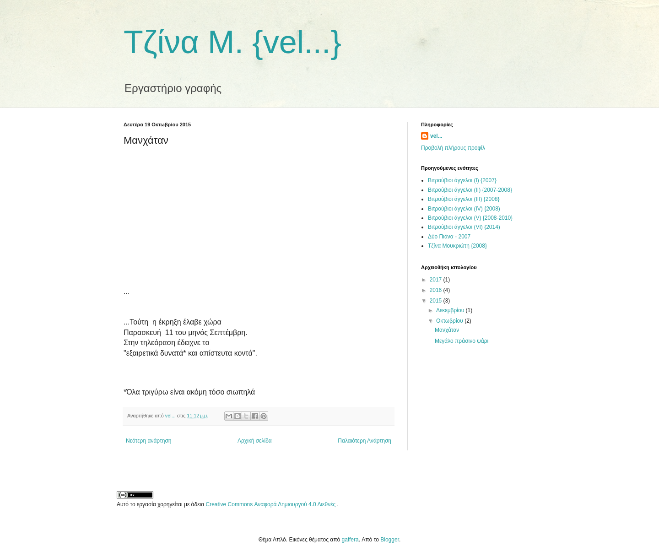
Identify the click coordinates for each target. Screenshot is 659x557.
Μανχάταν (447, 330)
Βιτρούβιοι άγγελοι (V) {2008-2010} (470, 218)
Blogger (389, 539)
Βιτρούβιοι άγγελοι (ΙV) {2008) (464, 208)
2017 (436, 279)
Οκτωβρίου (450, 321)
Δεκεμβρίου (451, 310)
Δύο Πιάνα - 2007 (449, 236)
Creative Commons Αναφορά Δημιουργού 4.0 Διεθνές (271, 504)
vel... (436, 136)
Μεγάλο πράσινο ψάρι (461, 341)
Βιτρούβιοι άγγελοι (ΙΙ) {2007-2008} (470, 190)
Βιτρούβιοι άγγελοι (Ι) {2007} (462, 180)
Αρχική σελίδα (255, 441)
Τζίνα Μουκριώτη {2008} (457, 246)
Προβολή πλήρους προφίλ (453, 148)
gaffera (350, 539)
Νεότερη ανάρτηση (148, 441)
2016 (436, 290)
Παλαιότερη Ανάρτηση (364, 441)
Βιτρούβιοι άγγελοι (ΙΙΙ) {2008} (464, 199)
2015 (436, 300)
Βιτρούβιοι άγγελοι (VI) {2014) (464, 227)
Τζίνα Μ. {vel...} (232, 42)
